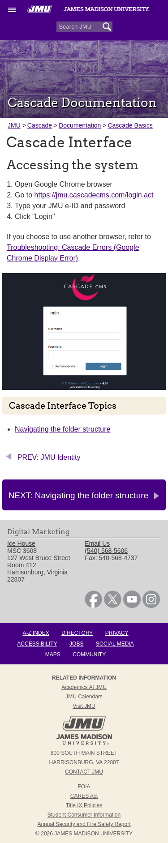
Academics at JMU (84, 687)
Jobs (76, 644)
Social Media (115, 644)
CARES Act (84, 796)
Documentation (80, 125)
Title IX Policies (84, 805)
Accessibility (37, 644)
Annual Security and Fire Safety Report (83, 824)
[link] (93, 605)
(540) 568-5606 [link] (106, 550)
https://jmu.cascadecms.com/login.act (94, 195)
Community (89, 654)
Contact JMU (84, 772)
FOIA (84, 786)
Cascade (39, 125)
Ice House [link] (21, 543)
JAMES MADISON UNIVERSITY (93, 833)
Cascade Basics (130, 125)
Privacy (117, 633)
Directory (77, 633)
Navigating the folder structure (62, 429)
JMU (14, 125)
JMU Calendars (84, 696)
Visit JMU (84, 706)
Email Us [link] (97, 543)
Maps (52, 654)
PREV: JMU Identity (49, 457)
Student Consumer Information (84, 815)
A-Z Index (35, 633)
